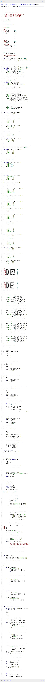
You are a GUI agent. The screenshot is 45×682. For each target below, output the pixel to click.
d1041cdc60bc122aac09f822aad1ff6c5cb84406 (17, 4)
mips (31, 4)
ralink (34, 4)
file (19, 6)
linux (7, 4)
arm (4, 4)
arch (28, 4)
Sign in (43, 1)
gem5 (2, 4)
